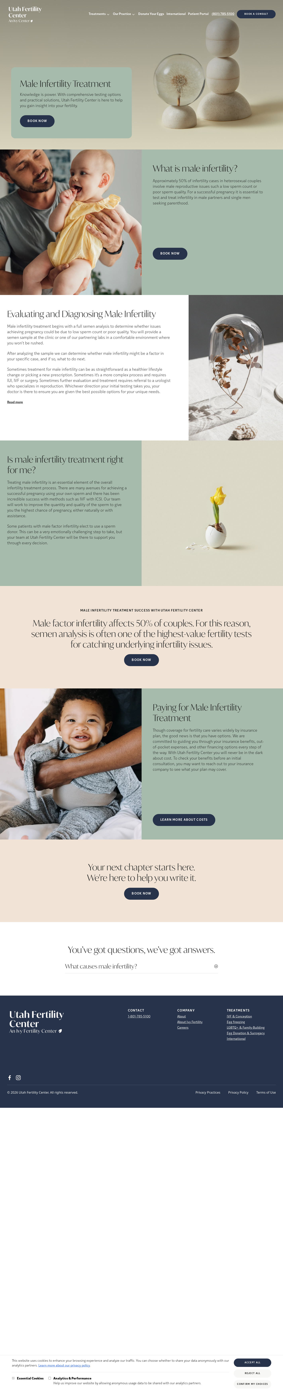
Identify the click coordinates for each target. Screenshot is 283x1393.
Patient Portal (198, 14)
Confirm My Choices (252, 1384)
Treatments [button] (97, 14)
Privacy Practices (208, 1092)
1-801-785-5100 (139, 1016)
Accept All (253, 1363)
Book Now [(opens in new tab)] (170, 253)
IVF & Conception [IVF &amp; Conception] (239, 1016)
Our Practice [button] (122, 14)
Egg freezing (236, 1022)
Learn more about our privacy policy (64, 1365)
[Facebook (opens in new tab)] (9, 1077)
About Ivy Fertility (190, 1022)
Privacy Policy (238, 1092)
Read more (15, 402)
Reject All (252, 1373)
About (181, 1016)
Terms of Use (266, 1092)
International (176, 14)
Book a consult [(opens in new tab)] (256, 14)
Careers (182, 1027)
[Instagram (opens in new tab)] (18, 1077)
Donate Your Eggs (151, 14)
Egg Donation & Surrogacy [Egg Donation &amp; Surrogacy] (246, 1033)
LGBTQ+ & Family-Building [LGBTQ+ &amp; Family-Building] (246, 1027)
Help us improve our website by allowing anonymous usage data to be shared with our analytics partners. (127, 1380)
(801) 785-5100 (223, 14)
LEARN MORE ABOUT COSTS (184, 820)
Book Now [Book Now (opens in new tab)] (37, 121)
